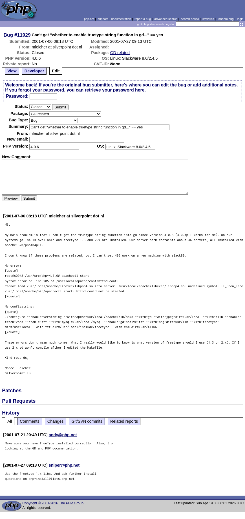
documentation (121, 19)
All (9, 421)
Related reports (124, 421)
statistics (208, 19)
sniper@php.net (64, 465)
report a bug (142, 19)
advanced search (165, 19)
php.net (89, 19)
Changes (55, 421)
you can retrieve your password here (105, 90)
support (103, 19)
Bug (8, 35)
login (240, 19)
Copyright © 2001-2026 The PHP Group (52, 503)
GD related (120, 52)
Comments (29, 421)
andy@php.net (63, 435)
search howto (190, 19)
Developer (34, 71)
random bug (225, 19)
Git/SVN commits (86, 421)
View (12, 71)
